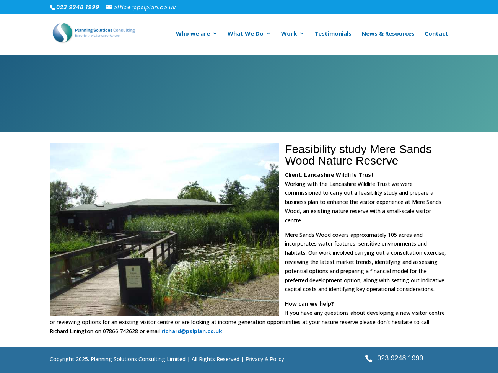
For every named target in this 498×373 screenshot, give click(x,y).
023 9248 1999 (400, 358)
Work (289, 34)
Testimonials (333, 34)
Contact (436, 34)
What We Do (246, 34)
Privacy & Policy (265, 359)
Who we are (193, 34)
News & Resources (388, 34)
